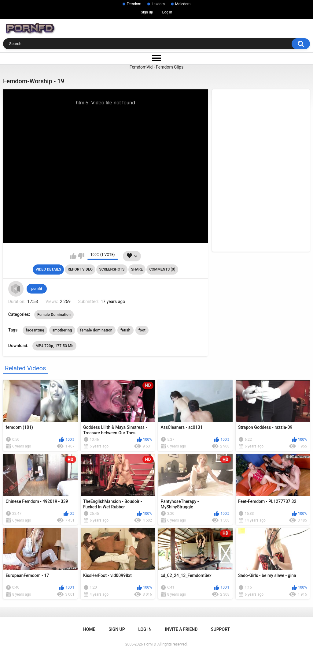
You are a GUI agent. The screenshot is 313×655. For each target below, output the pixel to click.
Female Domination (54, 315)
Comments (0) (162, 269)
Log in (167, 12)
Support (220, 629)
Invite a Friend (181, 629)
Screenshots (111, 269)
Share (137, 269)
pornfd (36, 288)
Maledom (182, 4)
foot (141, 330)
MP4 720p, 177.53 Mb (54, 346)
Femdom (134, 4)
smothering (62, 330)
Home (89, 629)
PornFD (150, 644)
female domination (96, 330)
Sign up (147, 12)
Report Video (80, 269)
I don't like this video (81, 256)
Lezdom (158, 4)
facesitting (35, 330)
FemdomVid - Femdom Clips (156, 67)
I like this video (73, 256)
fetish (125, 330)
